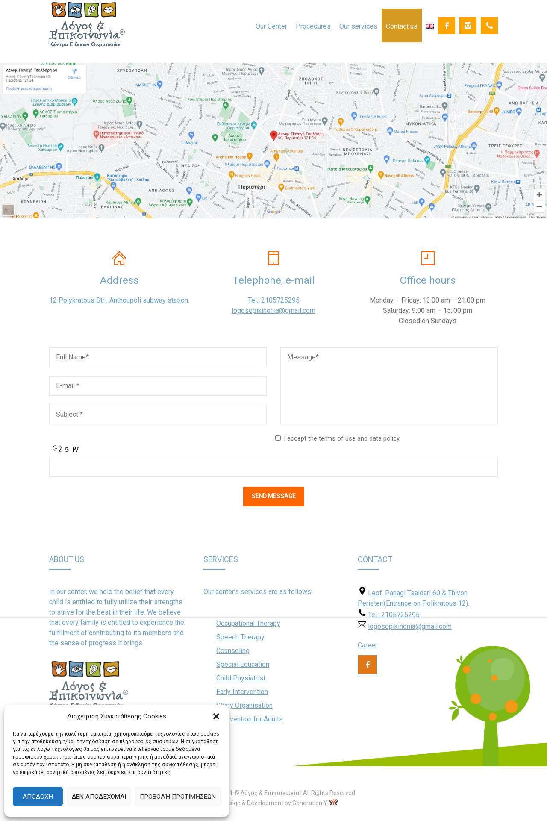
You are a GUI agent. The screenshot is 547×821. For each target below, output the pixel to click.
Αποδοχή (38, 796)
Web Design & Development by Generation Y (268, 803)
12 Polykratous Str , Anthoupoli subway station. (119, 300)
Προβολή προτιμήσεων (178, 796)
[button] (216, 716)
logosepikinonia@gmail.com (273, 310)
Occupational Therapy (248, 623)
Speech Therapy (240, 637)
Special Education (242, 664)
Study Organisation (244, 705)
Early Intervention (242, 692)
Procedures (313, 26)
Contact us (402, 26)
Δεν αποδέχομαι (99, 796)
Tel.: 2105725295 (274, 300)
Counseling (233, 651)
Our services (358, 26)
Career (367, 645)
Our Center (271, 26)
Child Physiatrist (240, 678)
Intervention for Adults (249, 719)
